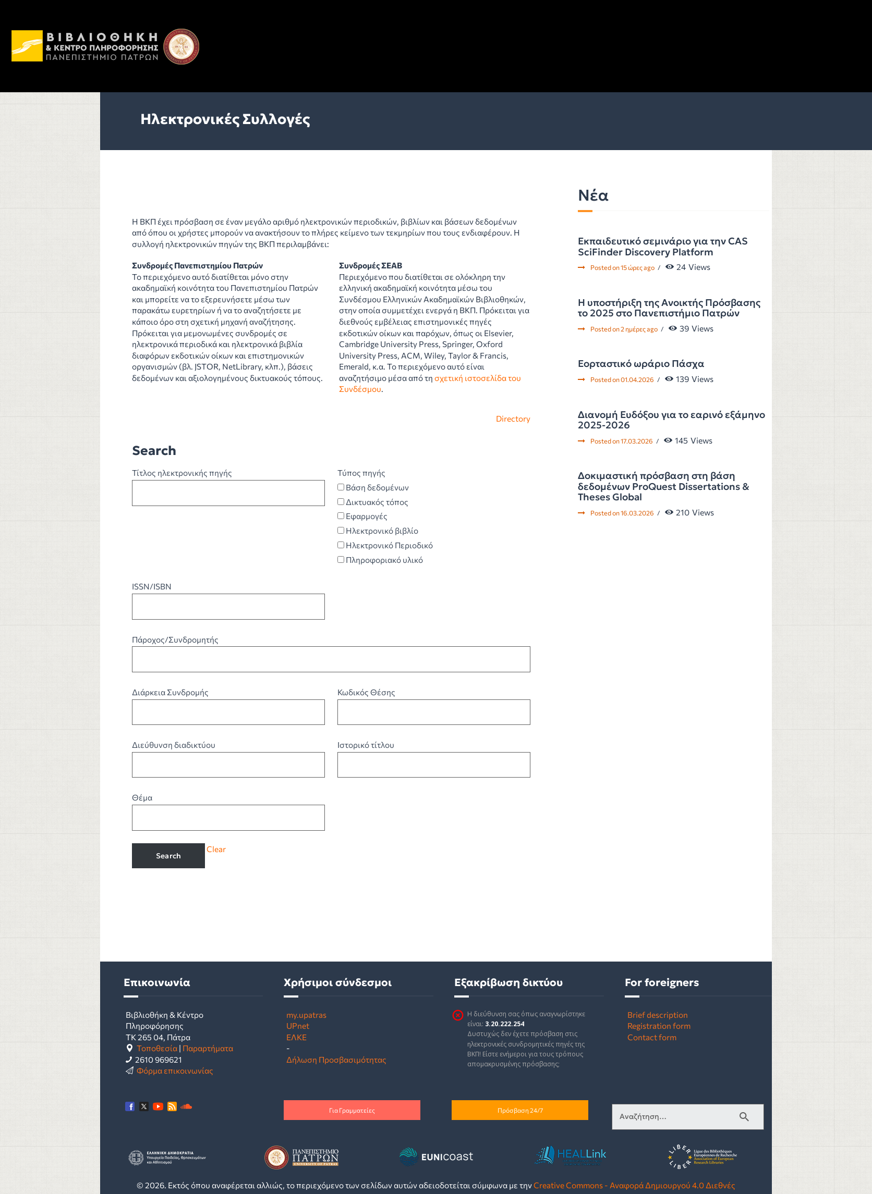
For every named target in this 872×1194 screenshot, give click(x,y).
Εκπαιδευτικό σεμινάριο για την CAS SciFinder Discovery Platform (663, 246)
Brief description (657, 1014)
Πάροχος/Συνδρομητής (175, 639)
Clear (216, 849)
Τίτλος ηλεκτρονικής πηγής (182, 472)
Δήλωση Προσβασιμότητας (336, 1059)
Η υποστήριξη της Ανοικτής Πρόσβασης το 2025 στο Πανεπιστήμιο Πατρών (669, 308)
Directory (513, 418)
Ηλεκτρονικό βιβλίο (377, 530)
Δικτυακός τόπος (372, 502)
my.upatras (306, 1014)
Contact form (651, 1037)
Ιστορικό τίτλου (365, 744)
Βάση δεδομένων (373, 487)
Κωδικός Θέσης (366, 692)
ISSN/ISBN (152, 586)
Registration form (659, 1025)
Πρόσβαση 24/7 (520, 1110)
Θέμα (142, 797)
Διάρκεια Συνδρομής (170, 692)
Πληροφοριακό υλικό (380, 559)
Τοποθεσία (157, 1048)
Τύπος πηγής (361, 472)
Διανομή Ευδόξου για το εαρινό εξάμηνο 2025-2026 (671, 420)
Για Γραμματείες (352, 1110)
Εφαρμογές (362, 516)
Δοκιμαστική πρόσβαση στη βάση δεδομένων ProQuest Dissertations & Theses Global (663, 486)
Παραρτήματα (208, 1048)
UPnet (297, 1025)
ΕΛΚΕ (296, 1037)
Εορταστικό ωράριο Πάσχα (641, 364)
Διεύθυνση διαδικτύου (173, 744)
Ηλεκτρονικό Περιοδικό (385, 545)
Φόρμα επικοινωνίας (175, 1070)
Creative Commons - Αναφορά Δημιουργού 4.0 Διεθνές (634, 1185)
